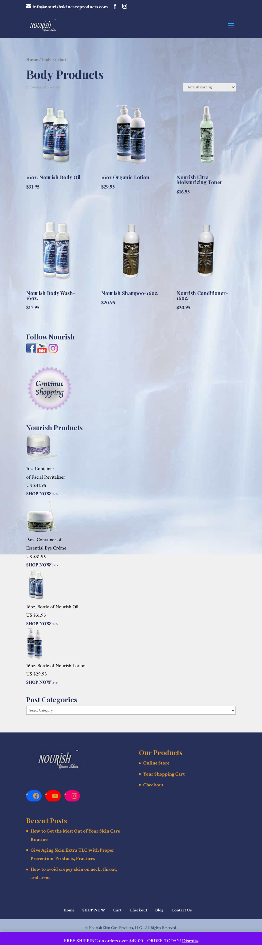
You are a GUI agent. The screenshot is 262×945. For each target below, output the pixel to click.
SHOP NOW (93, 910)
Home (32, 60)
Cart (117, 910)
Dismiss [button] (190, 941)
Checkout (153, 785)
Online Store (156, 763)
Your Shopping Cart (164, 774)
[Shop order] (209, 87)
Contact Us (182, 910)
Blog (159, 910)
